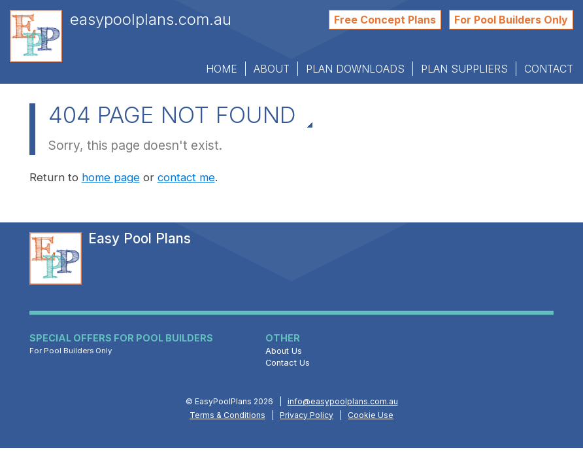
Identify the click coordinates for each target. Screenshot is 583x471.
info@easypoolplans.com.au (343, 401)
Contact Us (287, 363)
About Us (283, 351)
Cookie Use (370, 415)
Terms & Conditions (227, 415)
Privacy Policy (306, 415)
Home (221, 68)
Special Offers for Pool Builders (121, 338)
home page (111, 177)
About (272, 68)
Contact (548, 68)
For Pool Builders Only (511, 19)
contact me (186, 177)
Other (282, 337)
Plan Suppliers (464, 68)
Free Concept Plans (385, 19)
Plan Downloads (355, 68)
